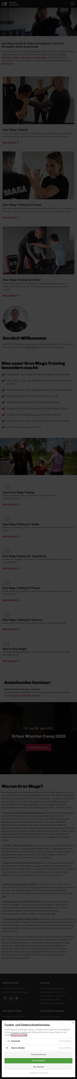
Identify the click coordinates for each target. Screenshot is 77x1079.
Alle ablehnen (38, 1067)
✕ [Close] (73, 1023)
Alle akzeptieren (38, 1061)
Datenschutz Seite (19, 1035)
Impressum (33, 1073)
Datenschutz (43, 1073)
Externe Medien (18, 1048)
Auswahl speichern (38, 1054)
